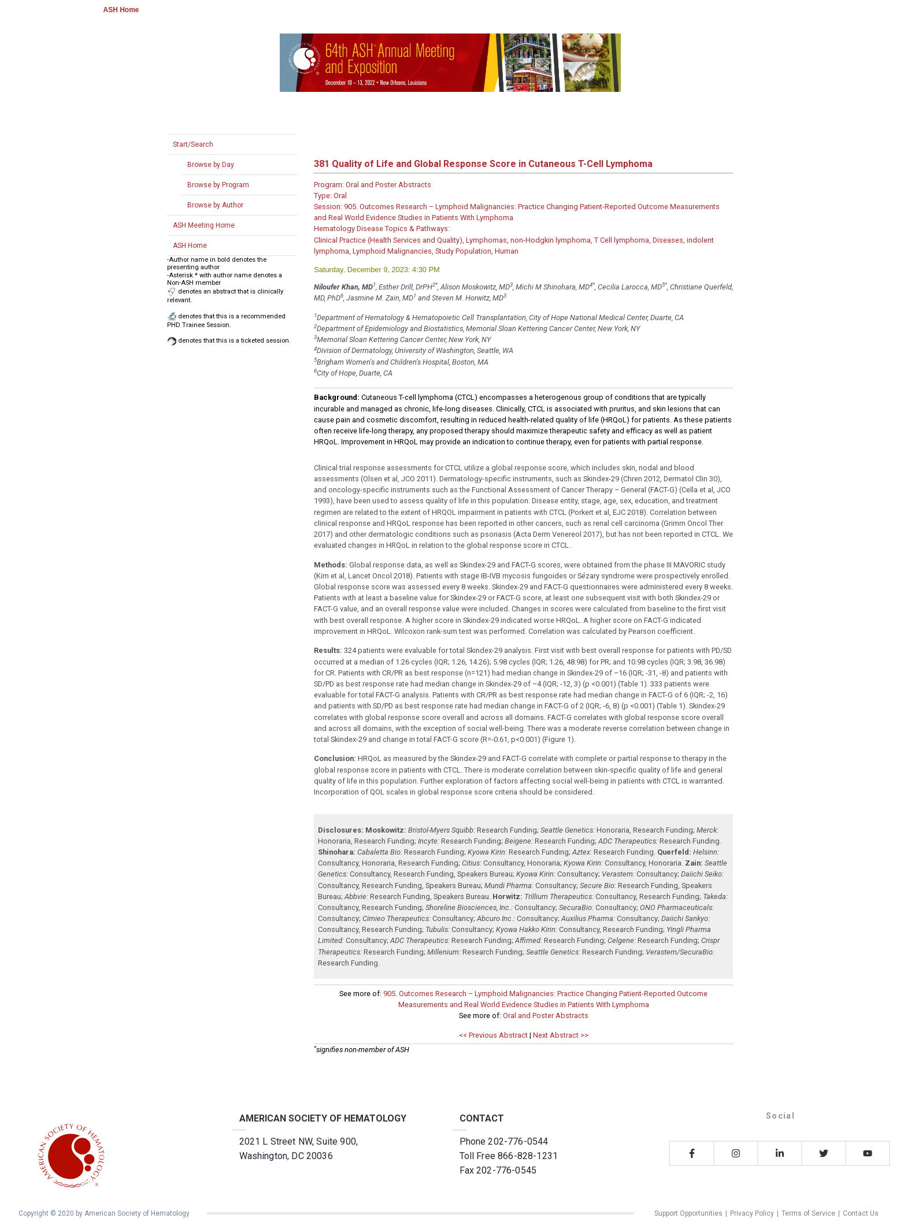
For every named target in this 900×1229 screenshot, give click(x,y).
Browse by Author (215, 205)
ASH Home (121, 10)
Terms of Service (808, 1213)
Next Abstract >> (560, 1035)
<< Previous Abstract (493, 1035)
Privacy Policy (752, 1213)
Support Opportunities (688, 1213)
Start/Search (193, 144)
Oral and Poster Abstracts (545, 1015)
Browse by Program (218, 185)
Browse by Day (210, 165)
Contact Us (861, 1213)
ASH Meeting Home (204, 225)
